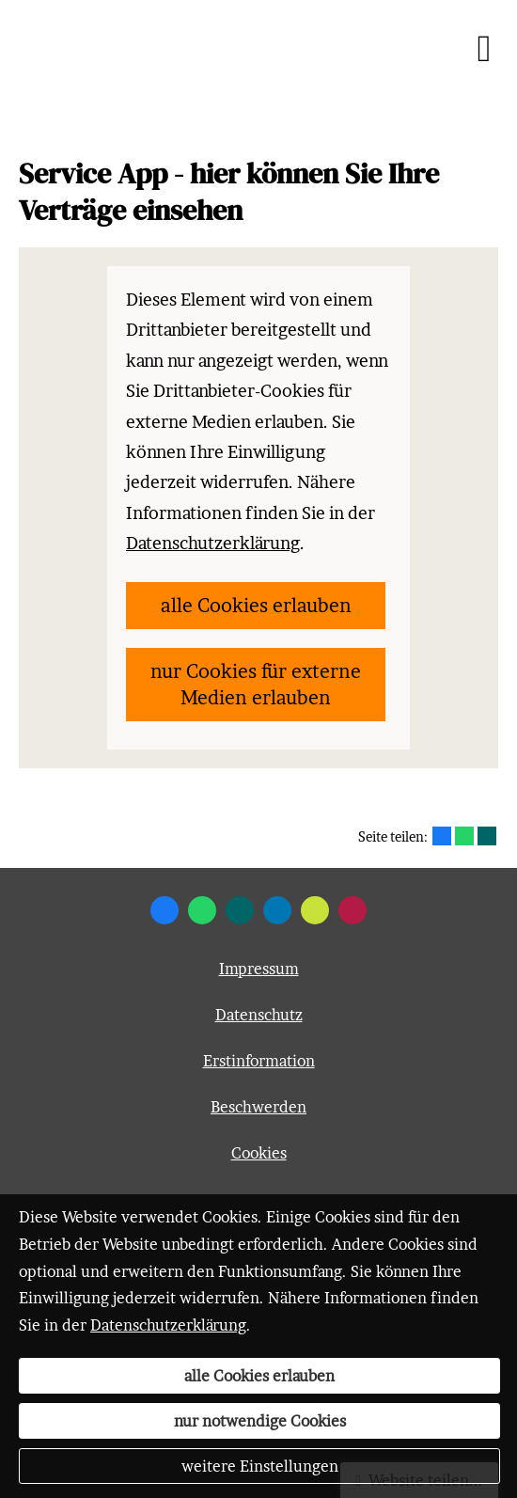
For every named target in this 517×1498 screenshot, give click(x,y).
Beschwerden (258, 1106)
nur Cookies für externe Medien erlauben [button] (255, 684)
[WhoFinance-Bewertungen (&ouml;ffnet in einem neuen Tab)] (352, 910)
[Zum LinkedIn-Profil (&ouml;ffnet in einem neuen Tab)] (277, 910)
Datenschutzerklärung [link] (213, 543)
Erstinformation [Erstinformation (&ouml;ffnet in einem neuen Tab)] (259, 1060)
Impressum (259, 968)
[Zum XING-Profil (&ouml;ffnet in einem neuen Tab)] (240, 910)
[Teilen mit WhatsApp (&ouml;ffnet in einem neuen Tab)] (464, 836)
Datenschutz (259, 1014)
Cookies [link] (259, 1152)
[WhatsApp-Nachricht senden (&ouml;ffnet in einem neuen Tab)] (202, 910)
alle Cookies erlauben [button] (256, 605)
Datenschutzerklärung (168, 1325)
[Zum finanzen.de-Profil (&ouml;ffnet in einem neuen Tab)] (315, 910)
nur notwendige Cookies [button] (260, 1420)
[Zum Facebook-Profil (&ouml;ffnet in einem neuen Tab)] (164, 910)
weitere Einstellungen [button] (259, 1466)
